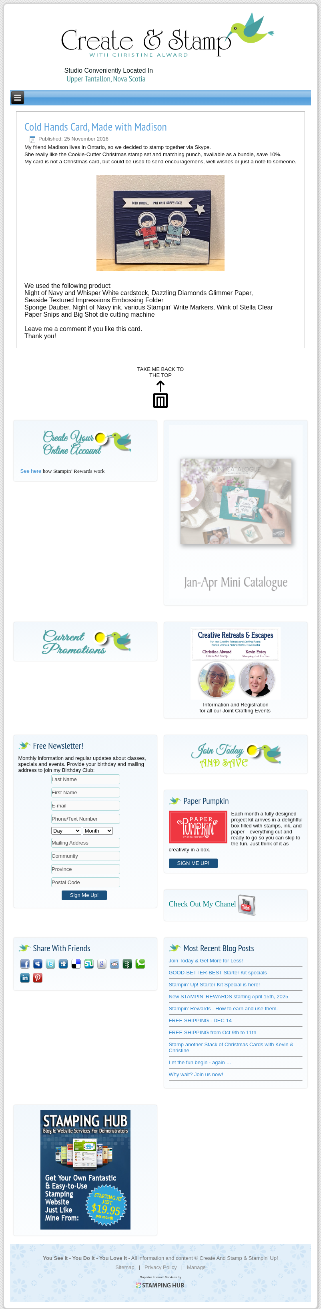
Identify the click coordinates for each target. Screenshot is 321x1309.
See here (31, 471)
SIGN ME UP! (193, 863)
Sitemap (124, 1267)
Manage (196, 1267)
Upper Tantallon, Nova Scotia (105, 78)
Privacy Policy (160, 1267)
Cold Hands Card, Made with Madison (95, 126)
